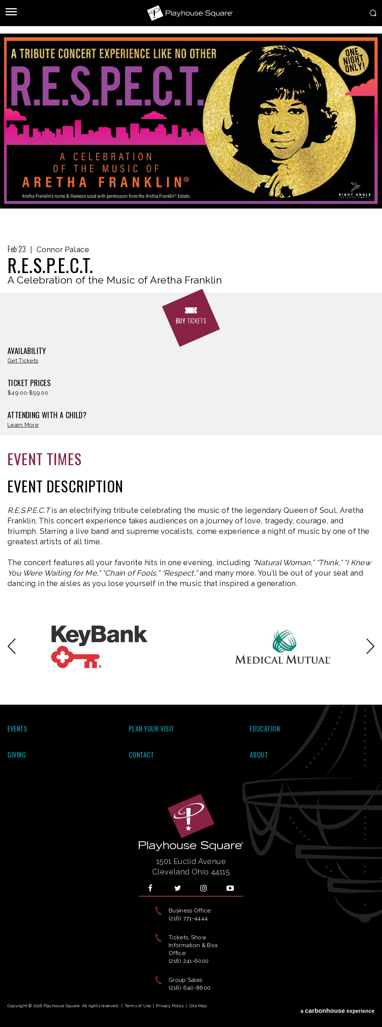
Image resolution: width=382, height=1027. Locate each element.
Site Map (198, 1005)
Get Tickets (22, 361)
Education (265, 728)
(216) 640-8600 (189, 987)
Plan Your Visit (152, 728)
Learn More (22, 425)
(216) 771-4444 (188, 918)
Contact (141, 755)
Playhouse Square (191, 13)
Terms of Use (138, 1005)
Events (17, 728)
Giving (16, 755)
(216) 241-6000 (189, 961)
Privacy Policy (170, 1005)
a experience (337, 1007)
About (259, 755)
